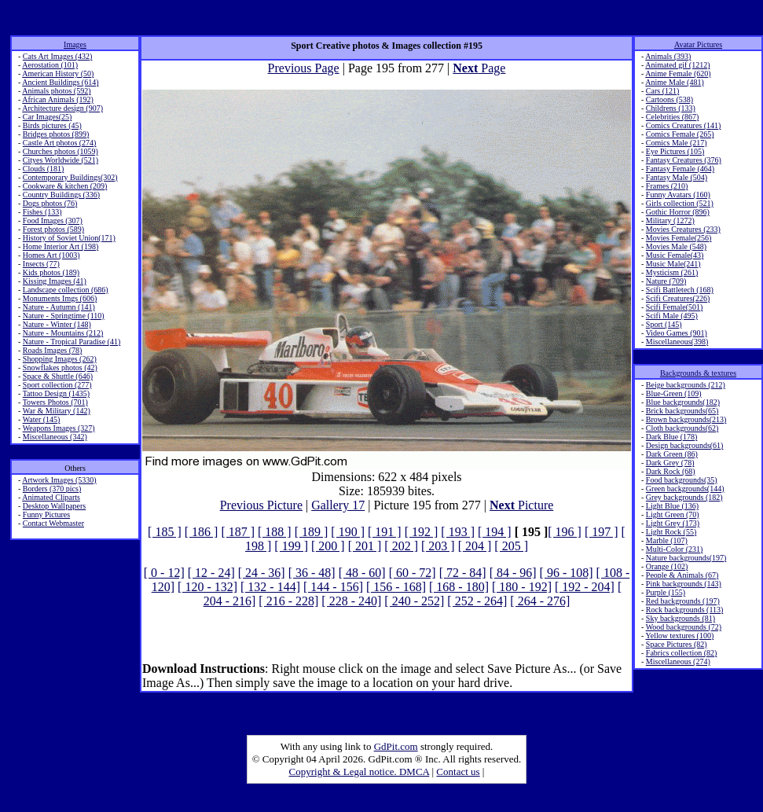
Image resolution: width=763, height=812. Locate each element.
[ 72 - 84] (462, 572)
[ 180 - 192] (522, 586)
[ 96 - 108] (566, 572)
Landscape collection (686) (65, 289)
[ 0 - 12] (164, 572)
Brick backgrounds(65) (682, 410)
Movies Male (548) (676, 246)
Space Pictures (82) (676, 644)
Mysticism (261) (672, 272)
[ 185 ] (165, 531)
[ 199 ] (291, 546)
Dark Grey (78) (670, 462)
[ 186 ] (201, 531)
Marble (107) (667, 540)
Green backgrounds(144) (685, 488)
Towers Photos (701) (55, 402)
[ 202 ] (401, 546)
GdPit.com (396, 746)
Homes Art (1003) (51, 255)
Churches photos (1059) (60, 151)
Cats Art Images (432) (58, 56)
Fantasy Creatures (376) (683, 160)
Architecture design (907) (62, 108)
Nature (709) (666, 281)
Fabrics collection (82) (681, 652)
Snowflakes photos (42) (60, 367)
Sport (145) (664, 324)
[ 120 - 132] (207, 586)
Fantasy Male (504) (676, 177)
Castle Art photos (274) (60, 142)
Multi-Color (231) (674, 549)
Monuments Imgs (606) (60, 298)
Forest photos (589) (53, 229)
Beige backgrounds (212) (685, 384)
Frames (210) (667, 186)
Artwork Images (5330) (59, 480)
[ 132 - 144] (270, 586)
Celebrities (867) (672, 116)
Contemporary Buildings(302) (70, 177)
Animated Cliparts (51, 497)
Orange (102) (667, 566)
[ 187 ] (238, 531)
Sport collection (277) (57, 384)
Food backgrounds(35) (681, 480)
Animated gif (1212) (677, 65)
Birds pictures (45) (52, 125)
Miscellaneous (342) (55, 436)
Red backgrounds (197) (683, 601)
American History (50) (58, 73)
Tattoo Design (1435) (56, 393)
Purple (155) (665, 592)
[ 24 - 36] (261, 572)
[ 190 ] (348, 531)
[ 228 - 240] (351, 601)
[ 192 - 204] (584, 586)
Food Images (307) (53, 220)
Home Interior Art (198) (60, 246)
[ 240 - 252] (414, 601)
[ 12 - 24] (211, 572)
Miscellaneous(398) (677, 341)
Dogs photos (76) (50, 203)
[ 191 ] (385, 531)
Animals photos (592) (56, 90)
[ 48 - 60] (362, 572)
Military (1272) (670, 220)
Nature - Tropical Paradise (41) (71, 341)
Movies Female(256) (679, 237)
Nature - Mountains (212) (63, 333)
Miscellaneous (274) (678, 661)
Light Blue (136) (672, 506)
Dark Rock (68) (670, 471)
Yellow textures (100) (679, 635)
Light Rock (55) (671, 531)
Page (479, 68)
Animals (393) (668, 56)
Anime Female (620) (677, 73)
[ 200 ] (328, 546)
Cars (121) (663, 90)
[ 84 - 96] (513, 572)
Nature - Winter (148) (57, 324)
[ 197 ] (601, 531)
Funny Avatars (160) (678, 194)
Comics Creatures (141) (683, 125)
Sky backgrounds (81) (680, 618)
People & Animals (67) (682, 575)
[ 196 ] (564, 531)
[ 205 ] (511, 546)
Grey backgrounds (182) (684, 497)
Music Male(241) (673, 263)
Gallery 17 (338, 505)
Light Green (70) (672, 514)
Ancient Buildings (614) (60, 82)
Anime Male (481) (674, 82)
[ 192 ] (421, 531)
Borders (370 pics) (52, 488)
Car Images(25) (47, 116)
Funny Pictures (46, 514)
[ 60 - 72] (412, 572)
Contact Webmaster (53, 523)
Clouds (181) (43, 168)
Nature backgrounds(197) (686, 557)
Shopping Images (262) (60, 359)
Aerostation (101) (50, 65)
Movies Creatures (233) (683, 229)
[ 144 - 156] (333, 586)
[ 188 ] (275, 531)
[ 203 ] (438, 546)
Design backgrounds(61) (685, 445)
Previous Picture (261, 505)
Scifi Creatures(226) (678, 298)
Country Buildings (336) (61, 194)
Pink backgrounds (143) (683, 583)
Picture (521, 505)
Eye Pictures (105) (675, 151)
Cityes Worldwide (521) (60, 160)
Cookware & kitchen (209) (65, 186)
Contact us (457, 771)
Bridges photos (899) (56, 134)
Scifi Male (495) (672, 315)
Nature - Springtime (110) (64, 315)
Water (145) (42, 419)
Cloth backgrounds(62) (682, 428)
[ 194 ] (495, 531)
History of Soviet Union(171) (69, 237)
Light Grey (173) (672, 523)
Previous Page (303, 68)
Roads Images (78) (53, 350)
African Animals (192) (58, 99)
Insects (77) (41, 263)
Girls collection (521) (679, 203)
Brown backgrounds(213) (686, 419)
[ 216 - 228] (288, 601)
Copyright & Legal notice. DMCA (359, 771)
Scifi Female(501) (674, 307)
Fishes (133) (42, 212)
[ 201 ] (365, 546)
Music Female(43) (675, 255)
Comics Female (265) (680, 134)
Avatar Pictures (698, 44)
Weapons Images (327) (59, 428)
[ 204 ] (475, 546)
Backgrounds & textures (698, 373)
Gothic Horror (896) (678, 212)
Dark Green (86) (672, 454)
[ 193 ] (458, 531)
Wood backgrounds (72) (683, 627)
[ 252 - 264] (477, 601)
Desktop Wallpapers (54, 506)
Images (75, 44)
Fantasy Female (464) (680, 168)
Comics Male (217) (676, 142)
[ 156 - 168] (396, 586)
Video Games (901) (676, 333)
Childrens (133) (670, 108)
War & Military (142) (56, 410)
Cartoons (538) (669, 99)
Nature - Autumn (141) (59, 307)
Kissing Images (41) (54, 281)
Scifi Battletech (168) (679, 289)
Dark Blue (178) (672, 436)
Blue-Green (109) (674, 393)
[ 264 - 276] (540, 601)
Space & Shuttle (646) (58, 376)
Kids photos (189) (51, 272)
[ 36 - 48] (312, 572)
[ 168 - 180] (459, 586)
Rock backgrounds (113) (685, 609)
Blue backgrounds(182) (683, 402)
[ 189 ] (311, 531)
